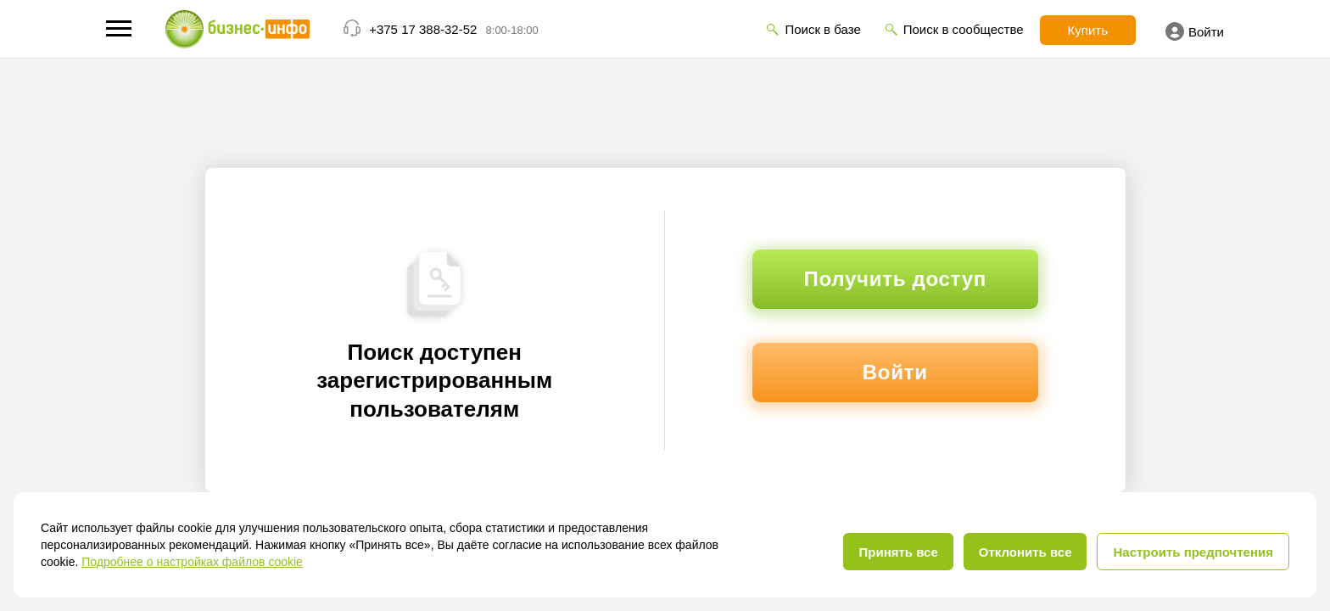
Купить (1088, 30)
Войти (1194, 31)
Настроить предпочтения (1193, 552)
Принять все (897, 552)
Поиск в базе (822, 29)
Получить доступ (895, 278)
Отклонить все (1025, 552)
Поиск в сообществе (963, 29)
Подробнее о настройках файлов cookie (192, 562)
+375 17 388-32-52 (423, 29)
